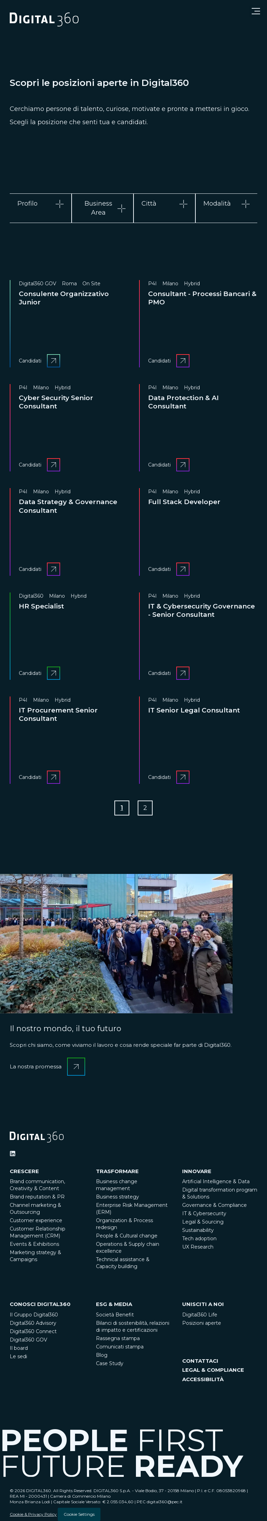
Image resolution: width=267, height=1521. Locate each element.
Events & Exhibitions (34, 1244)
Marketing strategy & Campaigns (35, 1256)
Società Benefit (115, 1315)
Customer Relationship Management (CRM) (37, 1232)
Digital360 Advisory (33, 1323)
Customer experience (36, 1221)
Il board (19, 1348)
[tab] (41, 208)
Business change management (116, 1185)
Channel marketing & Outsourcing (35, 1209)
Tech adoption (199, 1239)
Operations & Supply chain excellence (127, 1248)
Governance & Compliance (214, 1205)
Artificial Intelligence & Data (216, 1182)
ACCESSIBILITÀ (203, 1379)
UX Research (197, 1247)
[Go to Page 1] (121, 808)
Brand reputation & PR (37, 1197)
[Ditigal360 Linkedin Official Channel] (12, 1153)
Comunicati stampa (120, 1347)
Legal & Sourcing (203, 1222)
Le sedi (18, 1356)
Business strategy (117, 1197)
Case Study (109, 1363)
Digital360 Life (199, 1315)
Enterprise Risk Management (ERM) (132, 1209)
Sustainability (198, 1230)
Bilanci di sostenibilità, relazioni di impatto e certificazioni (132, 1326)
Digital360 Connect (33, 1331)
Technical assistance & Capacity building (122, 1263)
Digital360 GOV (28, 1340)
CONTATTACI (200, 1360)
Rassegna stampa (118, 1338)
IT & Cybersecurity (204, 1214)
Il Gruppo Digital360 (34, 1315)
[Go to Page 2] (145, 808)
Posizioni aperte (201, 1323)
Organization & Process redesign (124, 1224)
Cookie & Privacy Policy (33, 1514)
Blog (101, 1355)
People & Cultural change (126, 1236)
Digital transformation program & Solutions (219, 1193)
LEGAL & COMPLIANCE (213, 1370)
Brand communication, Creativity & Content (37, 1185)
